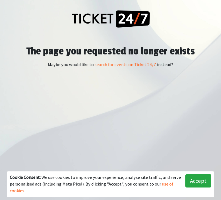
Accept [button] (198, 180)
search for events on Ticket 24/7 (125, 65)
